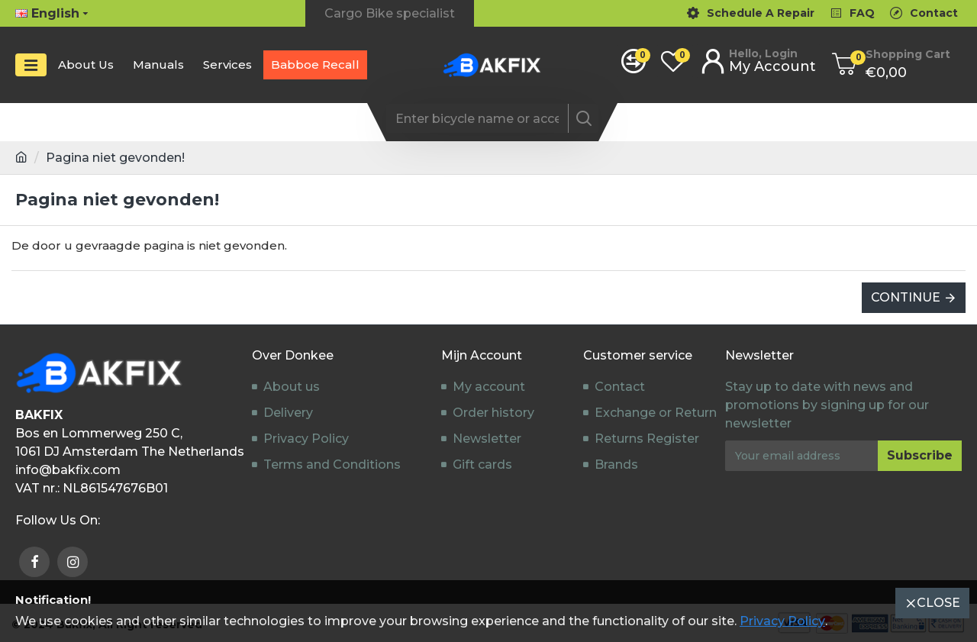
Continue (905, 297)
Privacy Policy (782, 621)
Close (938, 602)
